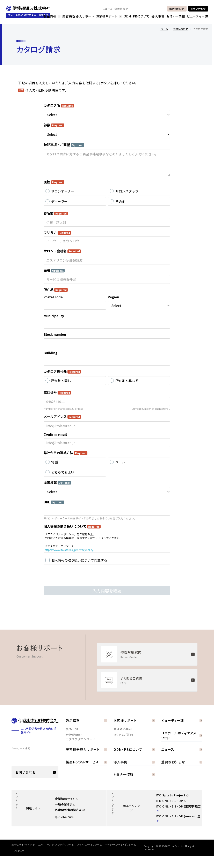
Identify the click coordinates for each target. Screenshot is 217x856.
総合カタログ (176, 8)
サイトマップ (18, 851)
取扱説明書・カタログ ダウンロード (80, 737)
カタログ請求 (200, 29)
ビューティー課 (197, 16)
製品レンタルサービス (86, 761)
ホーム (164, 29)
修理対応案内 (123, 729)
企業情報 (121, 8)
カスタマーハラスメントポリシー (56, 844)
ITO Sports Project (172, 795)
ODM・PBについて (137, 16)
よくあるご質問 (123, 735)
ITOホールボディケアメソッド (181, 735)
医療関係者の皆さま (70, 810)
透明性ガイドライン (23, 844)
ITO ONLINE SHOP (171, 801)
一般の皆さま (65, 804)
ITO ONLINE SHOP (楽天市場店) (179, 808)
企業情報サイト (66, 799)
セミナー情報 (175, 16)
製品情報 (52, 16)
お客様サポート (109, 16)
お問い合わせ (198, 8)
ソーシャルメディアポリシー (120, 844)
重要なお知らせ (181, 761)
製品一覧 (72, 729)
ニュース (107, 8)
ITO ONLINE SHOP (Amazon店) (179, 818)
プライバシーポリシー (89, 844)
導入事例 (158, 16)
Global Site (64, 817)
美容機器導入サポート (78, 16)
